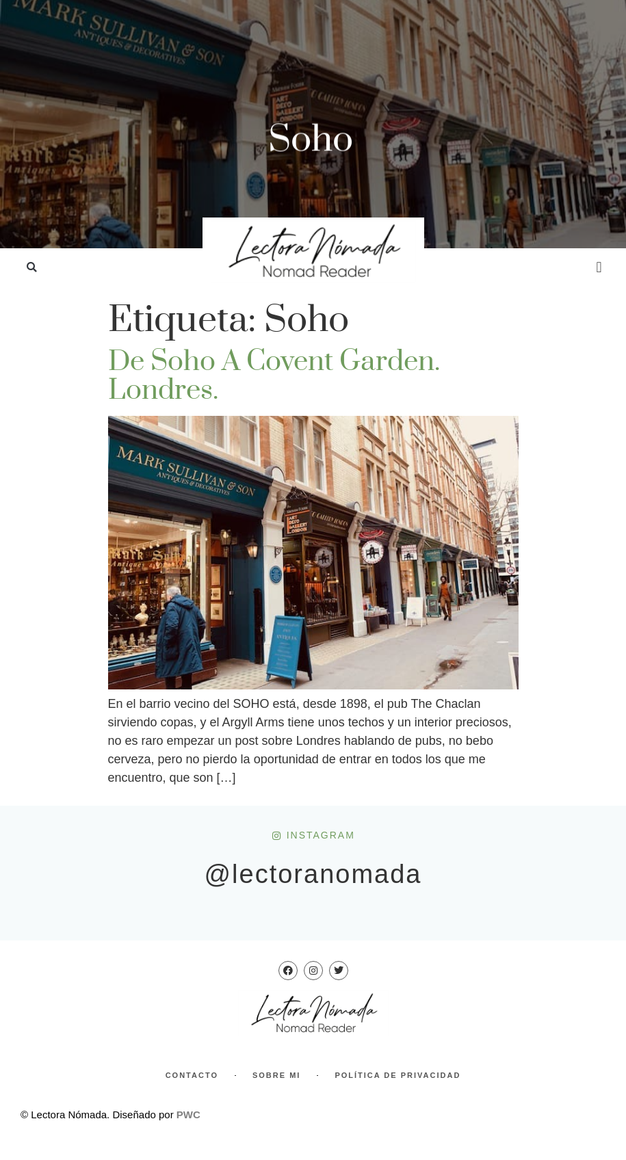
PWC (188, 1114)
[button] (32, 267)
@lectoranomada (313, 874)
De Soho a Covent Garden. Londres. (274, 376)
